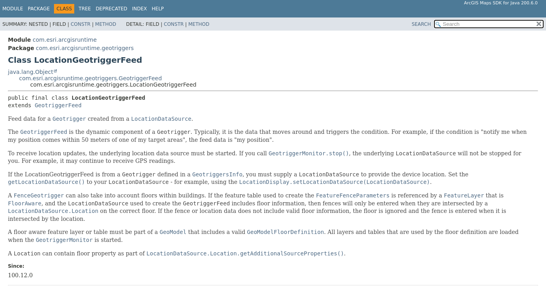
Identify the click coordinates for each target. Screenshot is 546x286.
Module (12, 9)
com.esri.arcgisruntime (64, 40)
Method (105, 24)
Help (158, 9)
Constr (81, 24)
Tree (85, 9)
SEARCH (421, 24)
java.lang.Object (30, 72)
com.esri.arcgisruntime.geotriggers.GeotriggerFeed (90, 78)
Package (39, 9)
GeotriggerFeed (58, 105)
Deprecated (111, 9)
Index (139, 9)
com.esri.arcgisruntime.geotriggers (84, 48)
